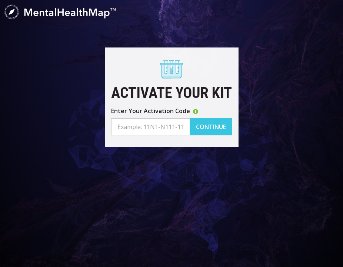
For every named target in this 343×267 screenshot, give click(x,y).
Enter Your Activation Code (154, 111)
